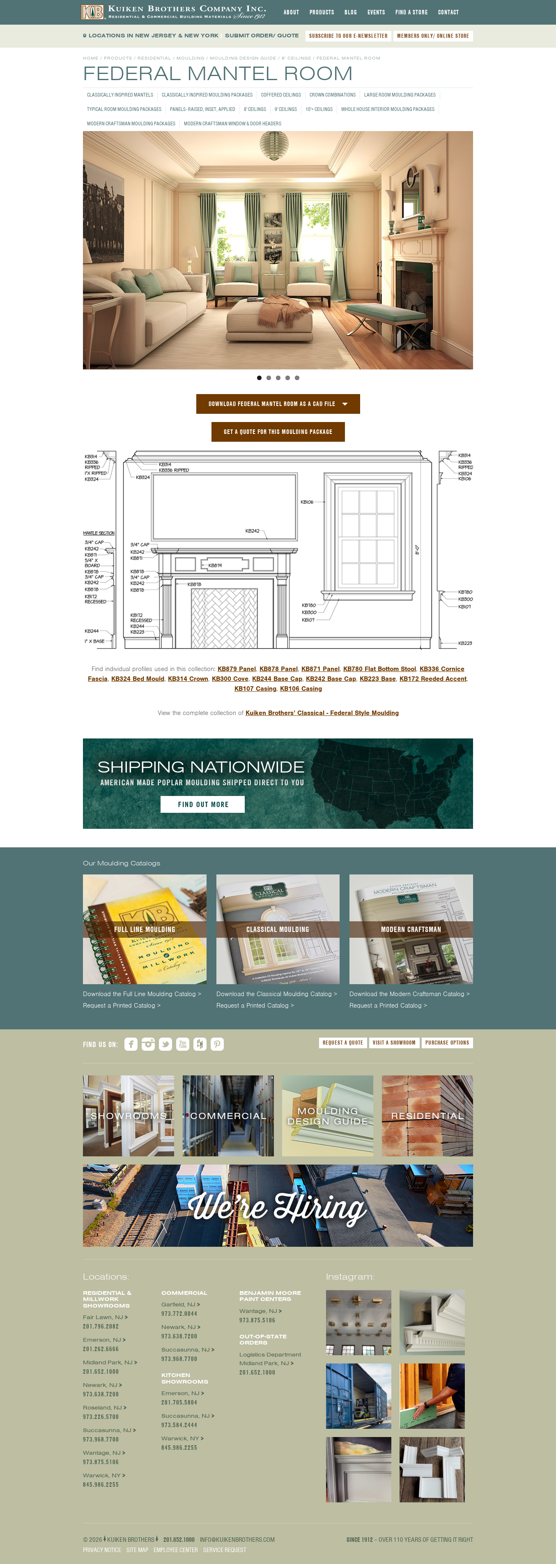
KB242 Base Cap (331, 679)
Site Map (137, 1550)
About (291, 12)
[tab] (291, 12)
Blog (351, 12)
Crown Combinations (333, 94)
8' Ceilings (255, 109)
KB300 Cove (230, 679)
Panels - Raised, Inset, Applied (202, 109)
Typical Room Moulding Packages (124, 109)
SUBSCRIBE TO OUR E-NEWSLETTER (348, 35)
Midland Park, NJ (108, 1362)
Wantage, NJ (102, 1452)
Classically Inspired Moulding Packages (207, 94)
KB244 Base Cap (277, 679)
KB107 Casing (255, 689)
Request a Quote (343, 1042)
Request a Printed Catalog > (122, 1006)
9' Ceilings (286, 109)
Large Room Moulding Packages (400, 94)
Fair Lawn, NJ (103, 1317)
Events (376, 12)
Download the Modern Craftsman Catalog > (409, 994)
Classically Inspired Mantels (120, 94)
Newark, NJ (100, 1385)
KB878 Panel (279, 669)
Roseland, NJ (102, 1407)
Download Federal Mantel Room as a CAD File (272, 403)
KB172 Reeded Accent (433, 679)
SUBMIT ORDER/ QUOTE (262, 35)
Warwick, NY (102, 1475)
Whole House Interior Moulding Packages (387, 109)
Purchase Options (447, 1042)
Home (91, 58)
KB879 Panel (237, 669)
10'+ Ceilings (319, 109)
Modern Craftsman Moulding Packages (131, 123)
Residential (154, 58)
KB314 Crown (188, 679)
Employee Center (176, 1550)
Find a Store (411, 12)
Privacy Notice (102, 1550)
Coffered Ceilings (281, 94)
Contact (448, 12)
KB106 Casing (301, 689)
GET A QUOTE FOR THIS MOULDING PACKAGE (278, 431)
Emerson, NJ (102, 1339)
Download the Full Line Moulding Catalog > (142, 994)
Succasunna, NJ (107, 1430)
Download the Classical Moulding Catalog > (276, 994)
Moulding (190, 58)
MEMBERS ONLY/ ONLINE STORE (433, 35)
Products (322, 12)
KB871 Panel (320, 669)
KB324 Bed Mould (137, 679)
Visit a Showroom (394, 1042)
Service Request (224, 1550)
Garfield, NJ (178, 1304)
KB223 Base (378, 679)
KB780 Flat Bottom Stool (379, 669)
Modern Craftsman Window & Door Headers (232, 123)
